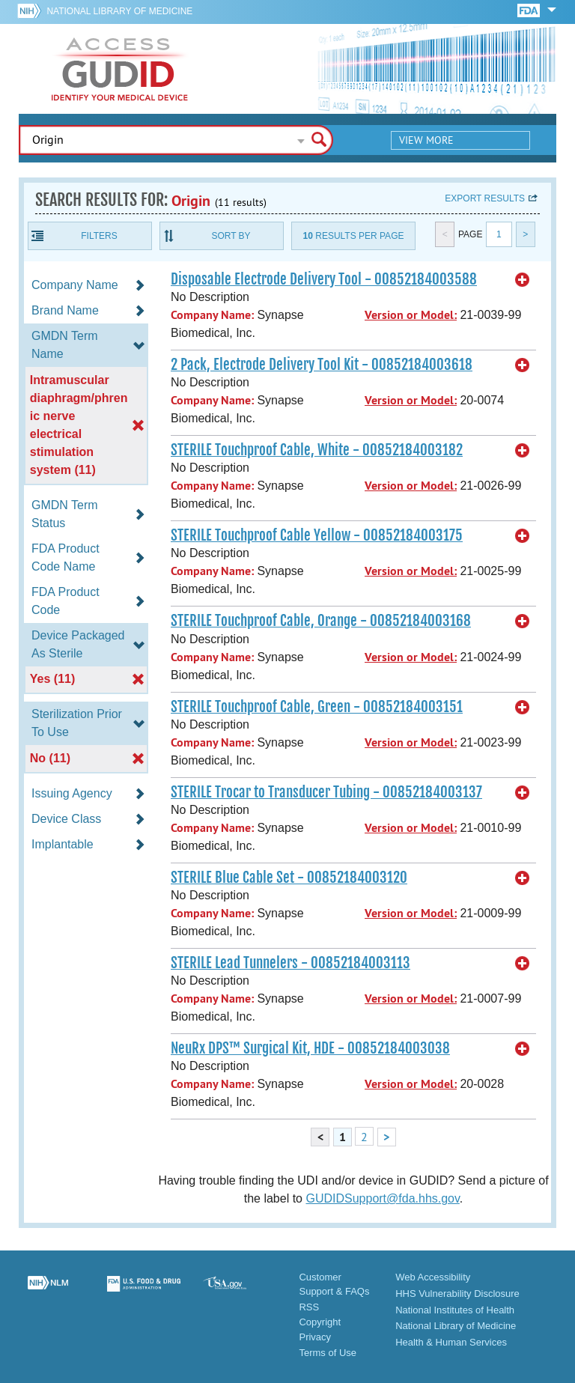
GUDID (120, 69)
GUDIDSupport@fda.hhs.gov (382, 1198)
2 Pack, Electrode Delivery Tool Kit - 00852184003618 (321, 365)
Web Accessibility (432, 1277)
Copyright (320, 1322)
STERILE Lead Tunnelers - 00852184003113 (290, 963)
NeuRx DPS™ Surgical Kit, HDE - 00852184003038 (310, 1048)
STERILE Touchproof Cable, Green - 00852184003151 (317, 707)
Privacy (315, 1337)
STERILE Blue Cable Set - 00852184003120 (289, 878)
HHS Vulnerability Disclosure (457, 1293)
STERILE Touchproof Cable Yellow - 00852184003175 (317, 535)
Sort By (230, 236)
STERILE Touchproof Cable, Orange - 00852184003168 (321, 621)
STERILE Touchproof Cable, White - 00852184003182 (317, 450)
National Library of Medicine (119, 11)
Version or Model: (411, 315)
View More (426, 140)
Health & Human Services (451, 1342)
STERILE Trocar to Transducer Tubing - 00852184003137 (326, 792)
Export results (485, 198)
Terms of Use (327, 1352)
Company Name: (212, 315)
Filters (99, 236)
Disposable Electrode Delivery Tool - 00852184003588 (324, 279)
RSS (309, 1307)
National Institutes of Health (454, 1310)
